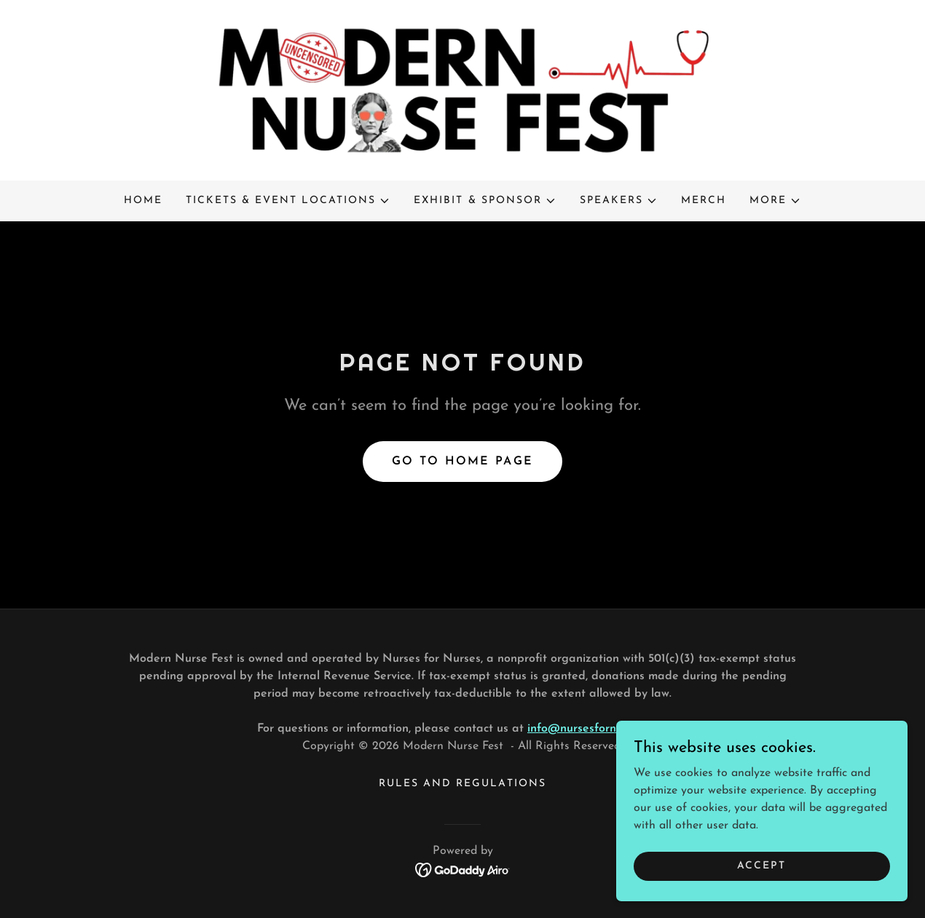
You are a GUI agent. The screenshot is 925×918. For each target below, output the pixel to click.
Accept (761, 865)
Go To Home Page (462, 461)
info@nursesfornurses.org (595, 729)
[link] (462, 89)
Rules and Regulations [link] (462, 783)
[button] (288, 201)
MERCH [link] (703, 200)
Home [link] (143, 200)
